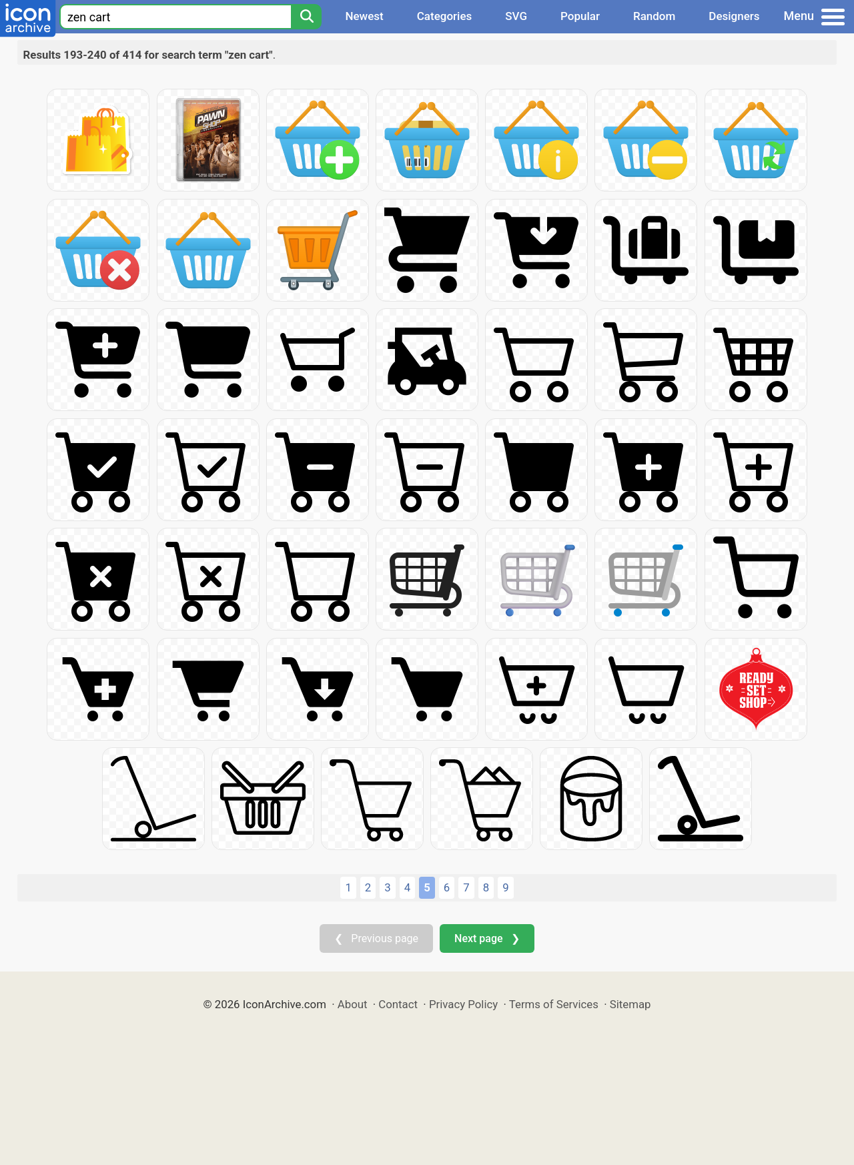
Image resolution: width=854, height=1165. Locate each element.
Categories (444, 16)
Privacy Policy (463, 1004)
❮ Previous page (376, 938)
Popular (580, 16)
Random (654, 16)
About (353, 1004)
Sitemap (630, 1004)
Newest (364, 16)
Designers (734, 16)
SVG (516, 16)
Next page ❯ (486, 938)
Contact (398, 1004)
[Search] (306, 16)
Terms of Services (553, 1004)
